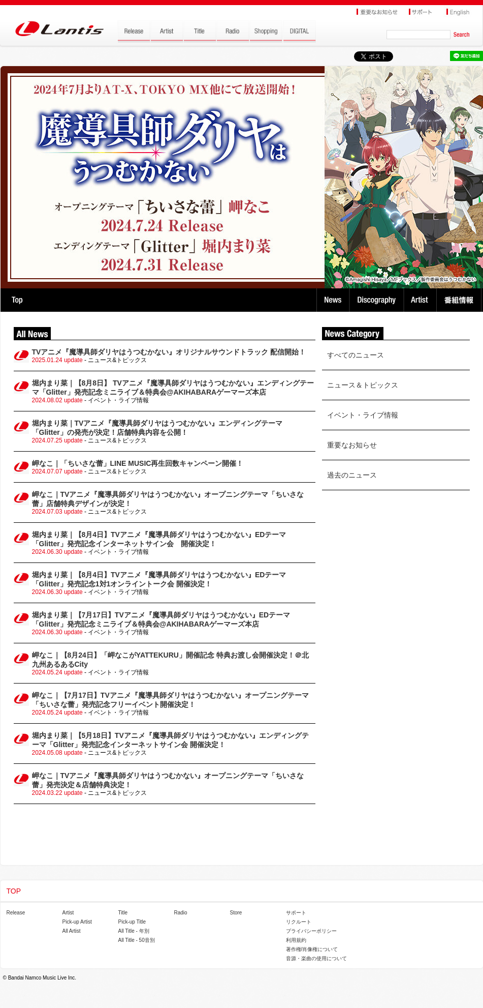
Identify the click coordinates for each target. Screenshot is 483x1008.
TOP (17, 300)
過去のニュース (352, 475)
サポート (296, 912)
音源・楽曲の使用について (316, 958)
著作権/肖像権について (312, 949)
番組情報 (460, 300)
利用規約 (296, 940)
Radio (180, 912)
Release (16, 912)
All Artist (71, 931)
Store (236, 912)
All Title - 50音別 (136, 940)
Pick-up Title (132, 922)
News (332, 300)
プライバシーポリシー (311, 931)
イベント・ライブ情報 (362, 415)
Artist (421, 300)
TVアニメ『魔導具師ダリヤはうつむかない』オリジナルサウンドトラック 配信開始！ (169, 352)
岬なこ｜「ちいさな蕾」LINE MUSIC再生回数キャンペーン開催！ (138, 463)
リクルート (298, 922)
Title (123, 912)
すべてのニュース (355, 355)
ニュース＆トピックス (362, 385)
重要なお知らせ (352, 445)
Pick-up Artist (77, 922)
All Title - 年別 (133, 931)
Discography (377, 300)
